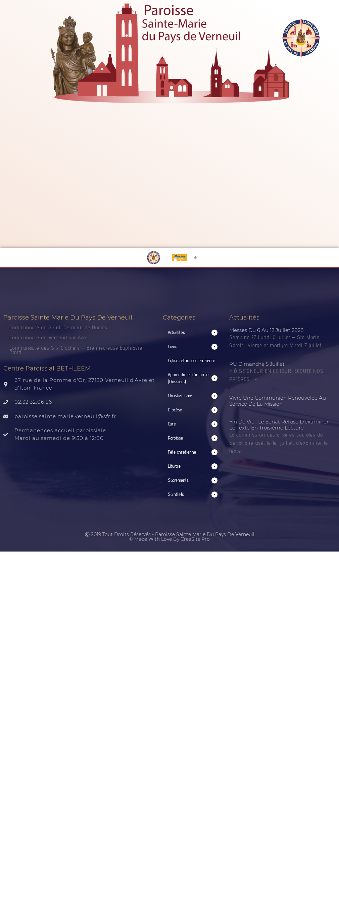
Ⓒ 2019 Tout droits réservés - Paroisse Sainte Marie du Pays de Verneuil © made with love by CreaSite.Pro (169, 536)
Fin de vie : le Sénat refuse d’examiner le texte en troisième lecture (279, 424)
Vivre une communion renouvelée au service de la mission (277, 401)
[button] (193, 332)
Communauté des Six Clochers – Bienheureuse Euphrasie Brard (75, 350)
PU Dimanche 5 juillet (257, 364)
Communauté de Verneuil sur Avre (48, 337)
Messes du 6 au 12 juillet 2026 (266, 330)
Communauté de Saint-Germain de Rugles (58, 327)
